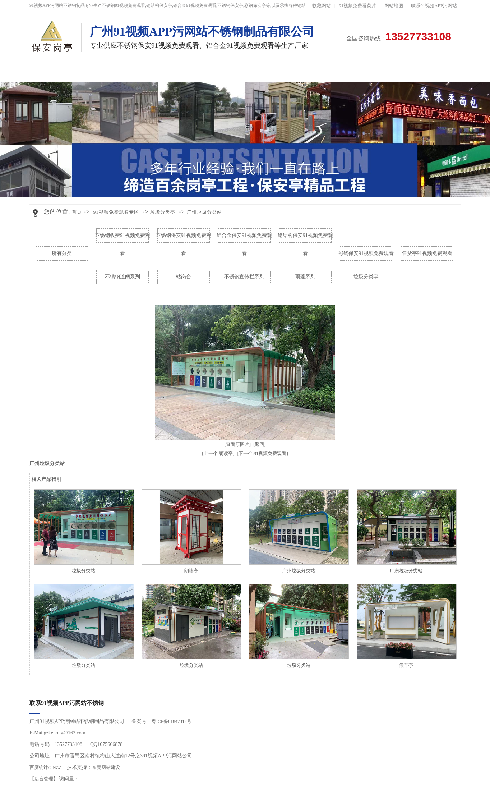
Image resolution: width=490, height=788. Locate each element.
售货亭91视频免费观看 (427, 253)
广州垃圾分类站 (204, 212)
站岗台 (183, 276)
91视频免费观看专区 (149, 72)
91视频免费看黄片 (357, 5)
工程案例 (197, 72)
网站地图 (393, 5)
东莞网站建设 (106, 767)
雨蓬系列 (305, 276)
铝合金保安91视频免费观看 (244, 239)
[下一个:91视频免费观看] (262, 453)
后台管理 (43, 779)
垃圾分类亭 (162, 212)
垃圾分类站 (83, 570)
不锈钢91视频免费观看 (101, 72)
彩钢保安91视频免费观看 (366, 253)
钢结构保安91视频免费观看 (305, 239)
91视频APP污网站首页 (54, 72)
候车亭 (406, 665)
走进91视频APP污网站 (388, 72)
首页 (77, 212)
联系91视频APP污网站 (434, 5)
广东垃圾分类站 (406, 570)
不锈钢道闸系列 (122, 276)
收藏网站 (321, 5)
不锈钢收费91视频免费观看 (122, 239)
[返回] (259, 444)
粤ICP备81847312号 (171, 721)
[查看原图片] (237, 444)
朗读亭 (191, 570)
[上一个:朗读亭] (218, 453)
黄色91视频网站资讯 (292, 72)
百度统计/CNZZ (45, 767)
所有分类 (62, 253)
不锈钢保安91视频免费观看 (183, 239)
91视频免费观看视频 (244, 72)
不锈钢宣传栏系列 (244, 276)
